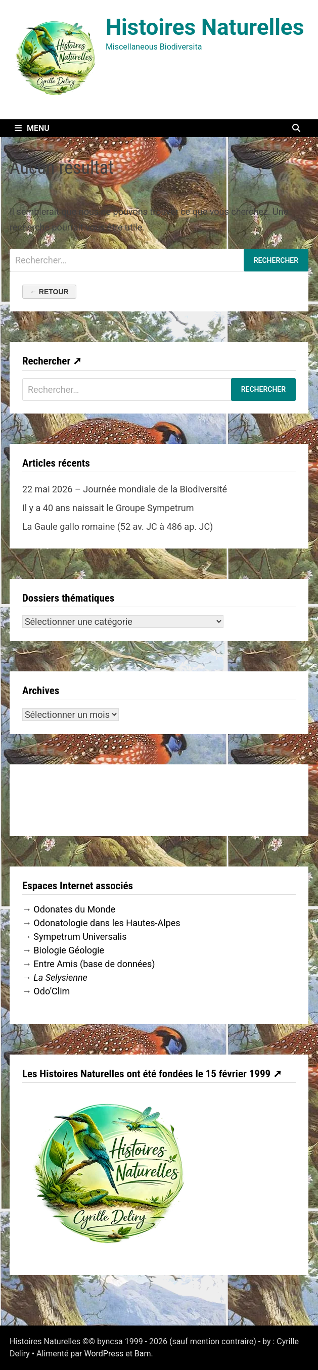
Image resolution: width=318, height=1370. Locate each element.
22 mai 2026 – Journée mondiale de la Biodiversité (124, 489)
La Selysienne (60, 977)
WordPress (103, 1353)
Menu (32, 128)
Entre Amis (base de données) (94, 963)
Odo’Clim (51, 991)
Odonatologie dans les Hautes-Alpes (106, 923)
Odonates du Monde (74, 909)
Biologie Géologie (68, 950)
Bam (142, 1353)
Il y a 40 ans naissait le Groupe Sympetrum (108, 508)
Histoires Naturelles (205, 27)
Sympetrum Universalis (79, 936)
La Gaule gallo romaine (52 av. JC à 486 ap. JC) (117, 526)
